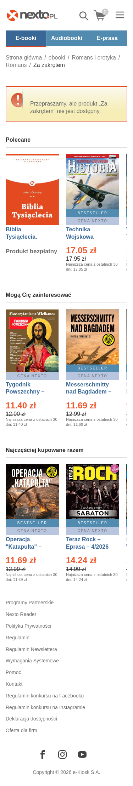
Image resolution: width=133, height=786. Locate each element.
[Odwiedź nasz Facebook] (42, 754)
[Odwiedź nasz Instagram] (62, 754)
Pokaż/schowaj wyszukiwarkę (84, 16)
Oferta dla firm (21, 730)
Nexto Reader (21, 614)
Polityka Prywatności (28, 626)
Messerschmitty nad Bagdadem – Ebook (88, 391)
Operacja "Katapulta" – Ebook (23, 546)
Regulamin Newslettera (31, 649)
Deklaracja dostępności (31, 719)
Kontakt (14, 684)
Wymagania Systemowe (32, 660)
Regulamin (17, 637)
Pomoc (13, 672)
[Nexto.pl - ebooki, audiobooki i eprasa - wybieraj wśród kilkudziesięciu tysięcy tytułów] (32, 15)
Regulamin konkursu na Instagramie (45, 707)
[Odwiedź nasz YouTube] (82, 754)
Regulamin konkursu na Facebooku (45, 696)
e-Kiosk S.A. (86, 772)
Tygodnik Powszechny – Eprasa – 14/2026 (28, 391)
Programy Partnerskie (30, 602)
